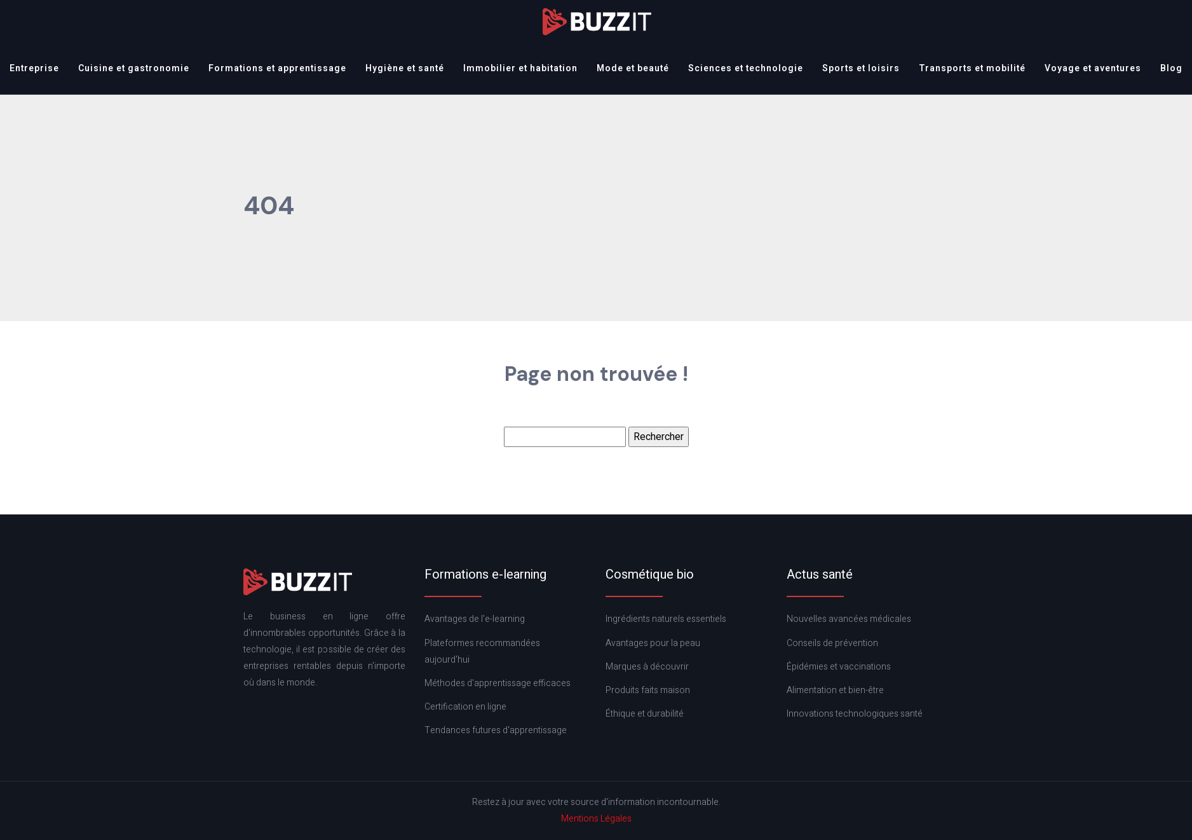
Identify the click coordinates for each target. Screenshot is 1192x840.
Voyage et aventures (1093, 68)
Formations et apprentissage (277, 68)
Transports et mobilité (972, 68)
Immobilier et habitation (520, 68)
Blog (1171, 68)
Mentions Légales (596, 818)
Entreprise (34, 68)
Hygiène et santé (404, 68)
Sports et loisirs (861, 68)
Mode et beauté (633, 68)
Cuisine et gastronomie (133, 68)
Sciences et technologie (745, 68)
